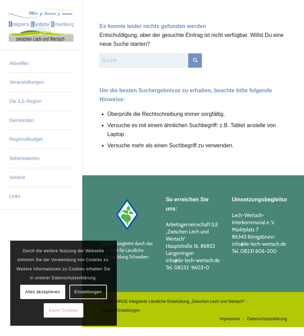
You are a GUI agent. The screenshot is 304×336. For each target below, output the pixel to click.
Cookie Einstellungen (120, 310)
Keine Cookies (63, 310)
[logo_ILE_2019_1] (41, 25)
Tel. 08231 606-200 (254, 251)
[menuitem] (41, 63)
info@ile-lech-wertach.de (193, 260)
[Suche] (150, 60)
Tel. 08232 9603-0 (187, 268)
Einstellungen (88, 292)
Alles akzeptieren (42, 292)
